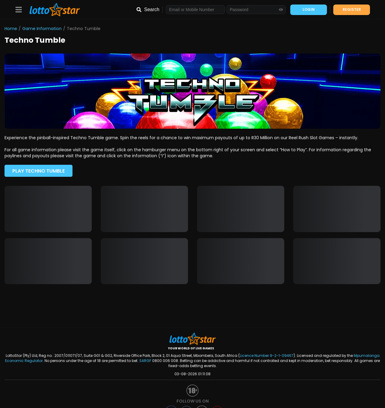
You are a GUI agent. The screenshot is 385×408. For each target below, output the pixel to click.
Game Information (42, 29)
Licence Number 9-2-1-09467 (267, 355)
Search (151, 9)
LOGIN (309, 9)
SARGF (145, 360)
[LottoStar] (51, 10)
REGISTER (352, 9)
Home (11, 29)
